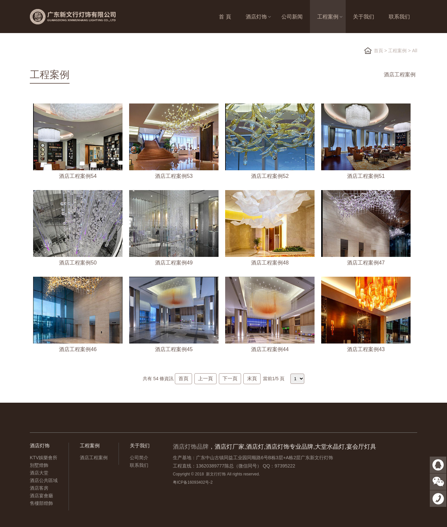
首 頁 (225, 17)
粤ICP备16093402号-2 (193, 482)
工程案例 (327, 17)
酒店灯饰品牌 (191, 446)
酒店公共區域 (44, 480)
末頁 (252, 378)
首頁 (378, 50)
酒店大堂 (39, 472)
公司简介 (139, 457)
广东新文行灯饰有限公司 (83, 16)
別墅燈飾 (39, 465)
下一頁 (230, 378)
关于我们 (363, 17)
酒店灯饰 (256, 17)
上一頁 (205, 378)
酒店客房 (39, 488)
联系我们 (399, 17)
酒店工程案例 (400, 74)
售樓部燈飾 (41, 503)
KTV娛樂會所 (43, 457)
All (414, 50)
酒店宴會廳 (41, 495)
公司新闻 (292, 17)
